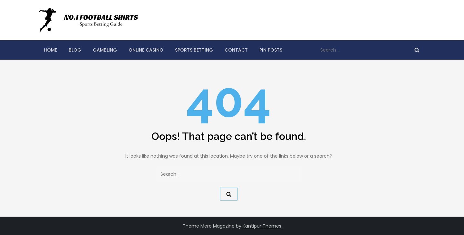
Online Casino (146, 50)
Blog (75, 50)
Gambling (105, 50)
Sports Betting (194, 50)
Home (50, 50)
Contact (236, 50)
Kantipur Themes (262, 226)
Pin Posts (270, 50)
